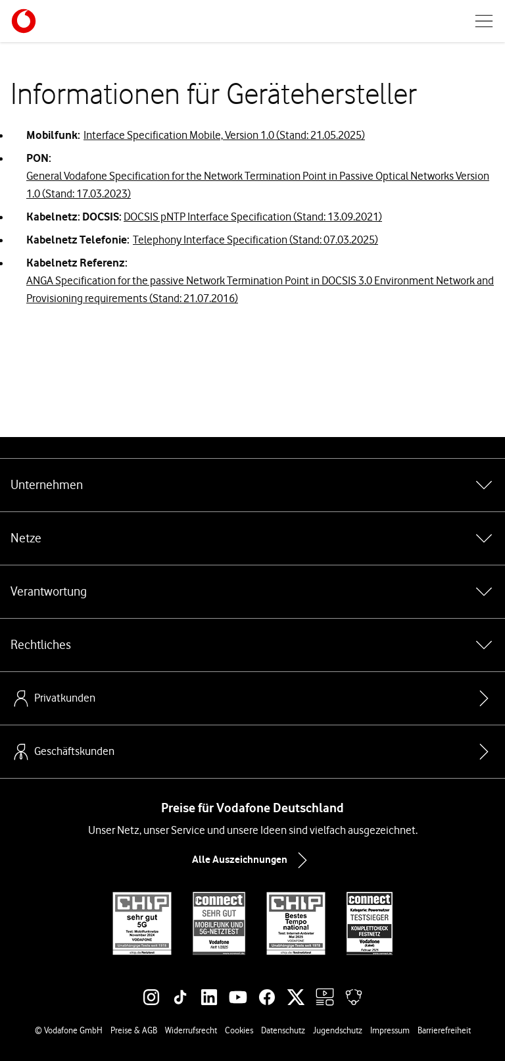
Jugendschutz (337, 1030)
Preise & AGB (133, 1030)
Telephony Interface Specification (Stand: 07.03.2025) (255, 239)
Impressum (390, 1030)
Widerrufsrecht (191, 1030)
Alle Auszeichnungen (252, 860)
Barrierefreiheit (444, 1030)
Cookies (239, 1030)
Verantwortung (252, 591)
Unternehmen (252, 485)
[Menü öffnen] (484, 21)
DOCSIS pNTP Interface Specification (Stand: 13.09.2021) (253, 216)
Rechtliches (252, 645)
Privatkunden (53, 698)
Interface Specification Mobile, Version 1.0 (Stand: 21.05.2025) (224, 135)
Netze (252, 538)
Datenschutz (283, 1030)
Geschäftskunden (62, 751)
